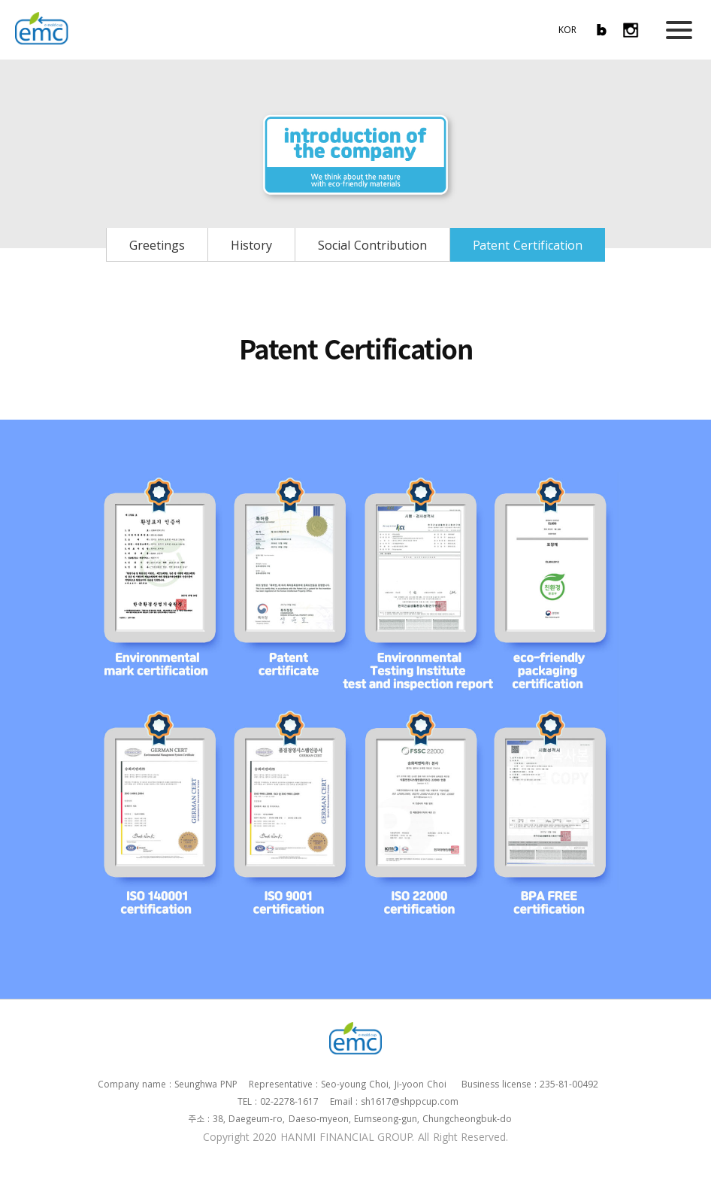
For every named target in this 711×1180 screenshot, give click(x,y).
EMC (41, 28)
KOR (567, 29)
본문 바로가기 (0, 0)
